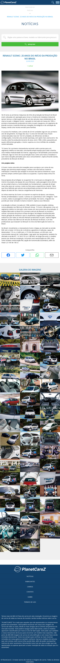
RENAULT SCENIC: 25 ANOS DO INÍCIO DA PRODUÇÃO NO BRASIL (30, 17)
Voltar (30, 66)
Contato (30, 592)
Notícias (30, 10)
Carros (30, 587)
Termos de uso (30, 602)
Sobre (30, 597)
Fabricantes (30, 582)
